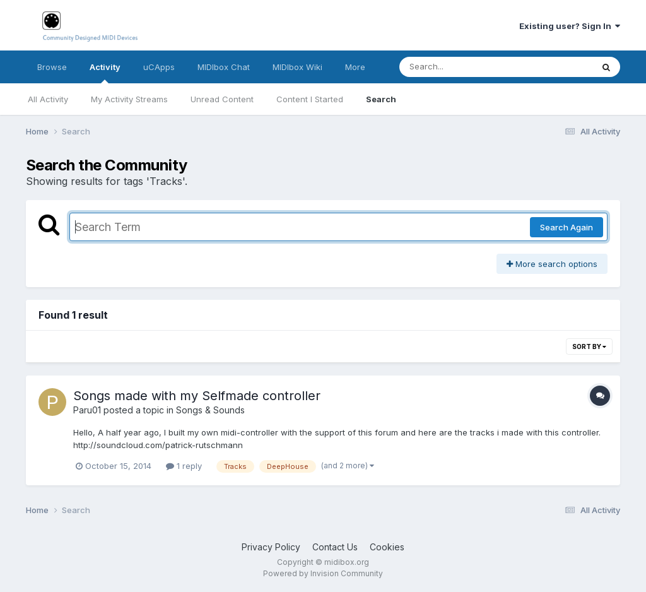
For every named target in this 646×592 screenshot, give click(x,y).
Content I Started (309, 99)
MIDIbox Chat (223, 67)
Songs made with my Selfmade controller (196, 395)
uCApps (159, 67)
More (355, 67)
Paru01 (87, 410)
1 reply (184, 466)
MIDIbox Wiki (297, 67)
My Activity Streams (129, 99)
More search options (552, 264)
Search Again (566, 227)
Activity (105, 72)
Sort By (589, 346)
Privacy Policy (271, 547)
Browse (52, 67)
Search (381, 99)
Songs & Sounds (210, 410)
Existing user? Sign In (569, 26)
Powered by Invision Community (323, 573)
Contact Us (335, 547)
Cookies (387, 547)
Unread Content (222, 99)
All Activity (48, 99)
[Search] (461, 67)
